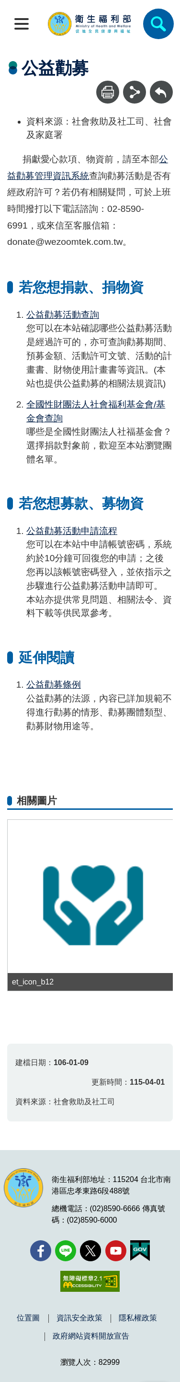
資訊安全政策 (79, 1318)
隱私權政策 (138, 1318)
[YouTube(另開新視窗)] (115, 1250)
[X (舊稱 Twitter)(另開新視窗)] (90, 1250)
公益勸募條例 (53, 685)
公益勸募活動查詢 (62, 315)
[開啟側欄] (21, 24)
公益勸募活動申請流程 (71, 531)
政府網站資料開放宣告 (91, 1336)
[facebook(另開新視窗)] (40, 1250)
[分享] (134, 92)
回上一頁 (161, 85)
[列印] (107, 92)
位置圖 (28, 1318)
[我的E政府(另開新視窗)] (140, 1250)
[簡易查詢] (158, 24)
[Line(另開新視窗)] (65, 1250)
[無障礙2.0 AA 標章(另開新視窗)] (89, 1281)
